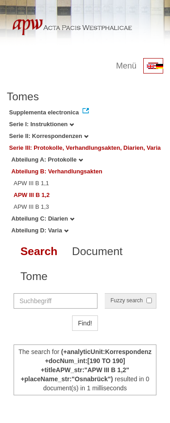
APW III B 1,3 (31, 206)
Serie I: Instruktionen (41, 124)
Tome (34, 276)
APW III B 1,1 (31, 183)
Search (39, 251)
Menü (126, 65)
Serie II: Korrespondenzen (48, 136)
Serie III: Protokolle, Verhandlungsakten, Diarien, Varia (85, 147)
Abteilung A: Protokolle (47, 159)
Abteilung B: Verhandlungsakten (56, 171)
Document (97, 251)
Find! (85, 323)
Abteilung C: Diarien (42, 218)
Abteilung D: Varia (39, 230)
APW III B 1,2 (31, 195)
